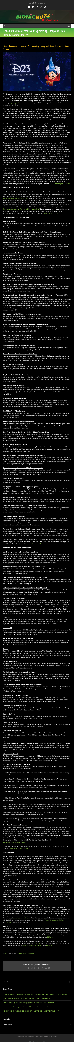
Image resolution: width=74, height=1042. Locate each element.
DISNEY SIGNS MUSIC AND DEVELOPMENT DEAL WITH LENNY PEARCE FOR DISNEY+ (32, 1011)
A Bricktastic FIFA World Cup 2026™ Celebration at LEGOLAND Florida (27, 998)
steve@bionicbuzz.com (37, 3)
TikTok (61, 920)
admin (6, 953)
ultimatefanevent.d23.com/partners (14, 842)
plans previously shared (19, 103)
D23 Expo (20, 953)
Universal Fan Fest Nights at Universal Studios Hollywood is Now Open (27, 1007)
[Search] (69, 982)
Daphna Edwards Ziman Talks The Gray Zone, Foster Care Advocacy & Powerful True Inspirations (35, 994)
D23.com (50, 937)
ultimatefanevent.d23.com (50, 213)
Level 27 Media (53, 1036)
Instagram (55, 920)
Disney (24, 953)
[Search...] (35, 982)
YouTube (8, 922)
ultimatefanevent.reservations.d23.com (15, 198)
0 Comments (31, 953)
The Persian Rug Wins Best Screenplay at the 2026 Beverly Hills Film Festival (29, 1003)
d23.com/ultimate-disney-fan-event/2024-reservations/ (21, 209)
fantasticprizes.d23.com (62, 184)
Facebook (48, 920)
